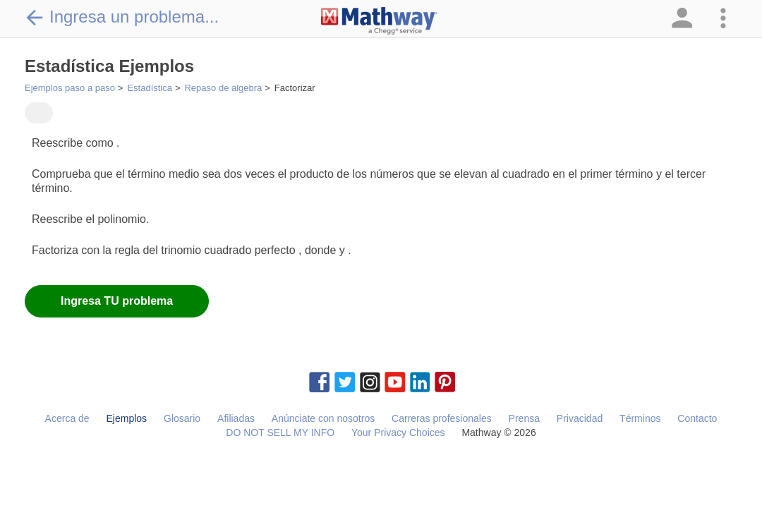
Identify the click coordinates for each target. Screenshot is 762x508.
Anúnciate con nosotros (323, 418)
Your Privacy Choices (398, 432)
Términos (639, 418)
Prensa (524, 418)
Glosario (182, 418)
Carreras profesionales (442, 418)
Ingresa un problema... (122, 17)
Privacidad (580, 418)
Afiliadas (236, 418)
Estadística (149, 88)
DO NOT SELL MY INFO (280, 432)
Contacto (697, 418)
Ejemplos (127, 418)
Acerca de (67, 418)
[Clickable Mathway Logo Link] (379, 21)
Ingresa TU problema (117, 301)
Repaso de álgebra (223, 88)
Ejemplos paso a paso (70, 88)
